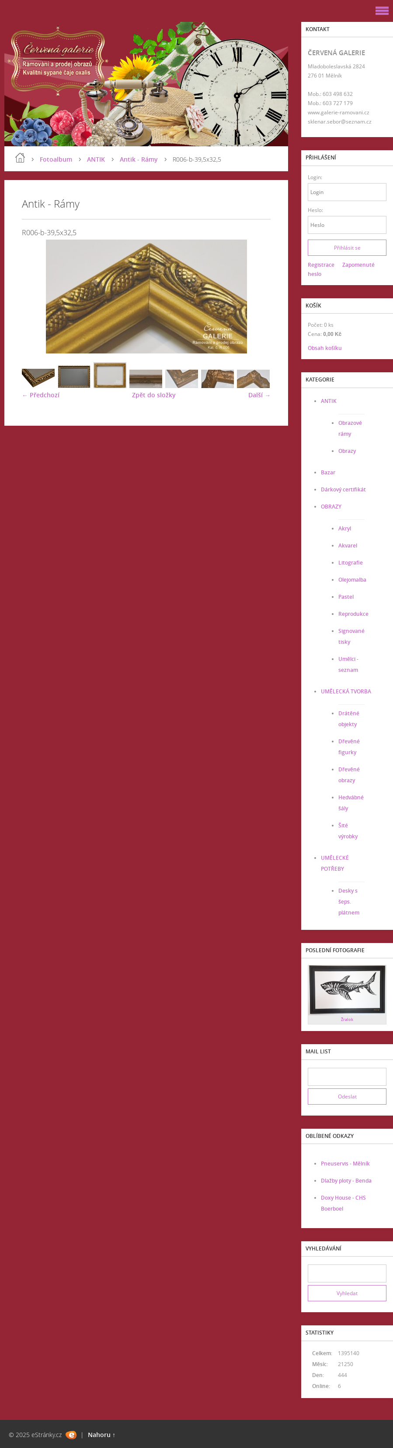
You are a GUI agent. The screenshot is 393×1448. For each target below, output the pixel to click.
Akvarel (347, 545)
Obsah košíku (325, 348)
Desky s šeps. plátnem (348, 901)
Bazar (328, 472)
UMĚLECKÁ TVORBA (346, 691)
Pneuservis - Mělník (345, 1163)
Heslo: (315, 210)
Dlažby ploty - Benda (346, 1180)
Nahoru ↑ (101, 1434)
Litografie (350, 562)
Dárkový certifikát (343, 489)
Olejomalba (352, 579)
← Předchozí (40, 395)
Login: (315, 177)
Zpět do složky (154, 395)
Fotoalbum (56, 159)
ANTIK (96, 159)
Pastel (346, 596)
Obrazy (347, 451)
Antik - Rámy (139, 159)
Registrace (321, 264)
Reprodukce (353, 614)
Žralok (347, 1019)
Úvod (20, 157)
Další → (259, 395)
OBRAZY (331, 506)
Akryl (344, 528)
